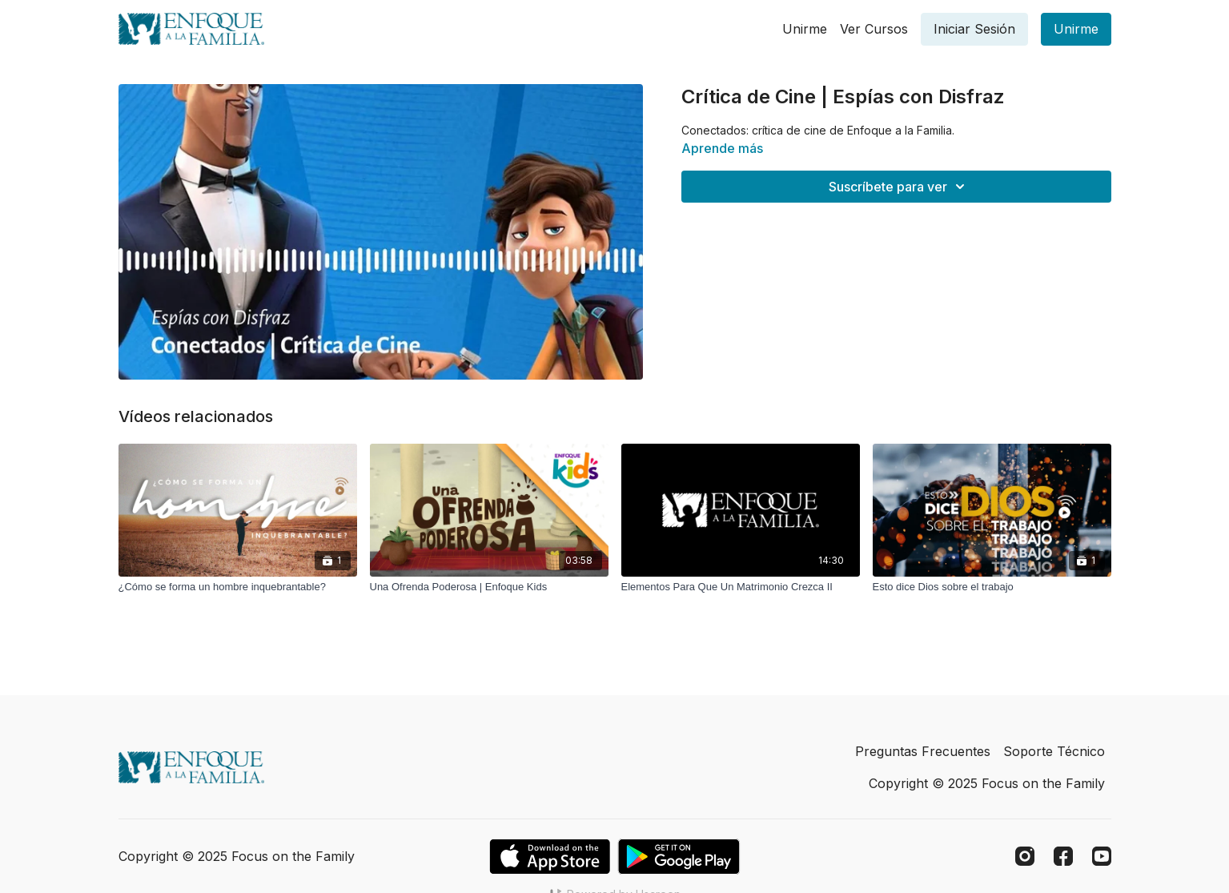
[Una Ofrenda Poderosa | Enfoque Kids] (489, 587)
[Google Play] (679, 857)
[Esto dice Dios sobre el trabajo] (992, 587)
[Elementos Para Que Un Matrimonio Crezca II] (740, 587)
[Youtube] (1101, 856)
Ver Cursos (874, 29)
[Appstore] (549, 857)
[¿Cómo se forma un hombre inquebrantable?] (237, 587)
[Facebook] (1063, 856)
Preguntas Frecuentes (922, 751)
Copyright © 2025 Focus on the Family (987, 783)
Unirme (804, 29)
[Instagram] (1024, 856)
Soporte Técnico (1054, 751)
